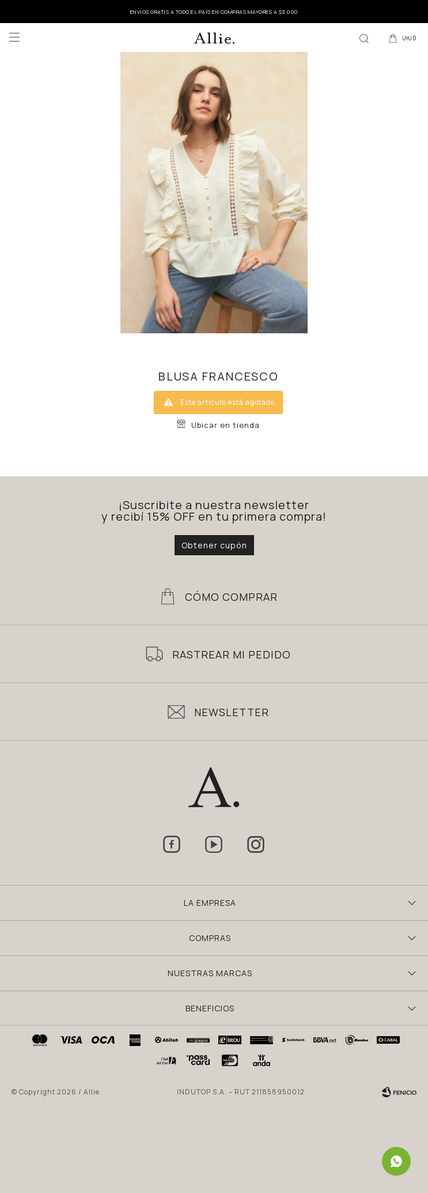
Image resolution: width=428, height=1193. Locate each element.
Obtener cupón (214, 545)
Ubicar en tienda (225, 425)
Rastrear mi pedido (231, 654)
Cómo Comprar (231, 597)
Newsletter (231, 712)
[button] (364, 37)
